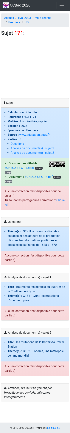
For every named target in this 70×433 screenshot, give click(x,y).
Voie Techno (43, 18)
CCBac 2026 (16, 5)
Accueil (9, 18)
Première (14, 22)
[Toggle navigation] (62, 5)
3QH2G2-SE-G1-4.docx (20, 168)
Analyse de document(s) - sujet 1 (32, 148)
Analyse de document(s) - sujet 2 (32, 152)
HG (26, 22)
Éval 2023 (24, 18)
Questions (17, 144)
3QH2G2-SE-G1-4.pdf (39, 177)
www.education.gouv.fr (34, 135)
